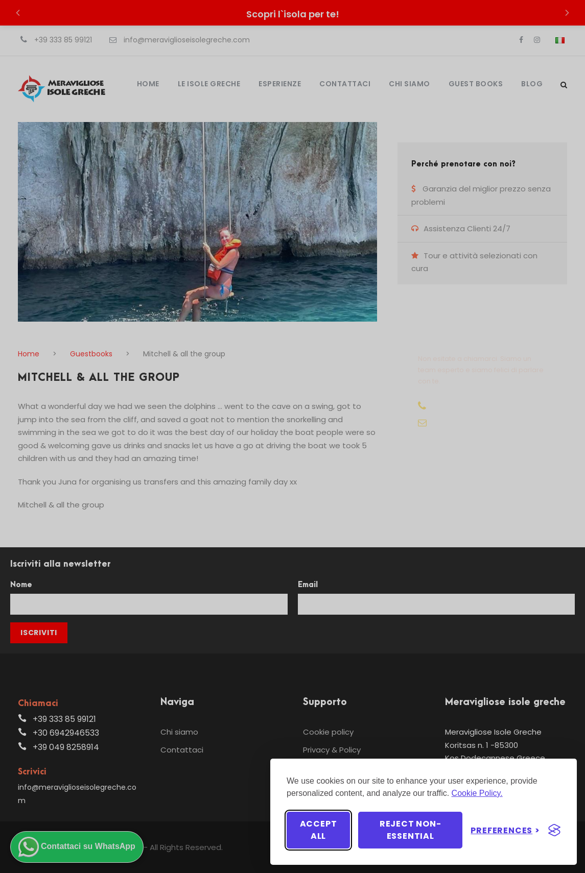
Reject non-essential (410, 830)
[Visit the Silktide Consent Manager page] (554, 830)
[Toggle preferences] (505, 830)
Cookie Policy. (477, 793)
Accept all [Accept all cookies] (318, 830)
